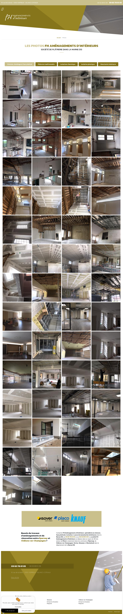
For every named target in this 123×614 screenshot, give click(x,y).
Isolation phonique (88, 64)
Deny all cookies (26, 610)
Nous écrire (15, 577)
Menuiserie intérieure (108, 64)
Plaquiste (49, 603)
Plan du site (110, 611)
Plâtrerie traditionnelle (46, 64)
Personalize (18, 606)
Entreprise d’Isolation (52, 602)
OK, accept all (9, 610)
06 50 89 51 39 (102, 3)
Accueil (59, 37)
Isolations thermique (67, 64)
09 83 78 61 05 (115, 2)
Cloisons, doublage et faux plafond (19, 64)
